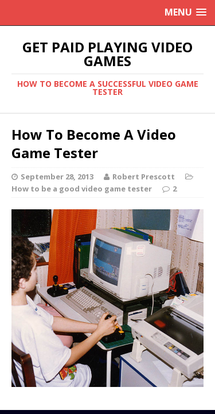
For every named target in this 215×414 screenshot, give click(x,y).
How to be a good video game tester (81, 188)
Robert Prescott (143, 176)
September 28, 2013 (57, 176)
